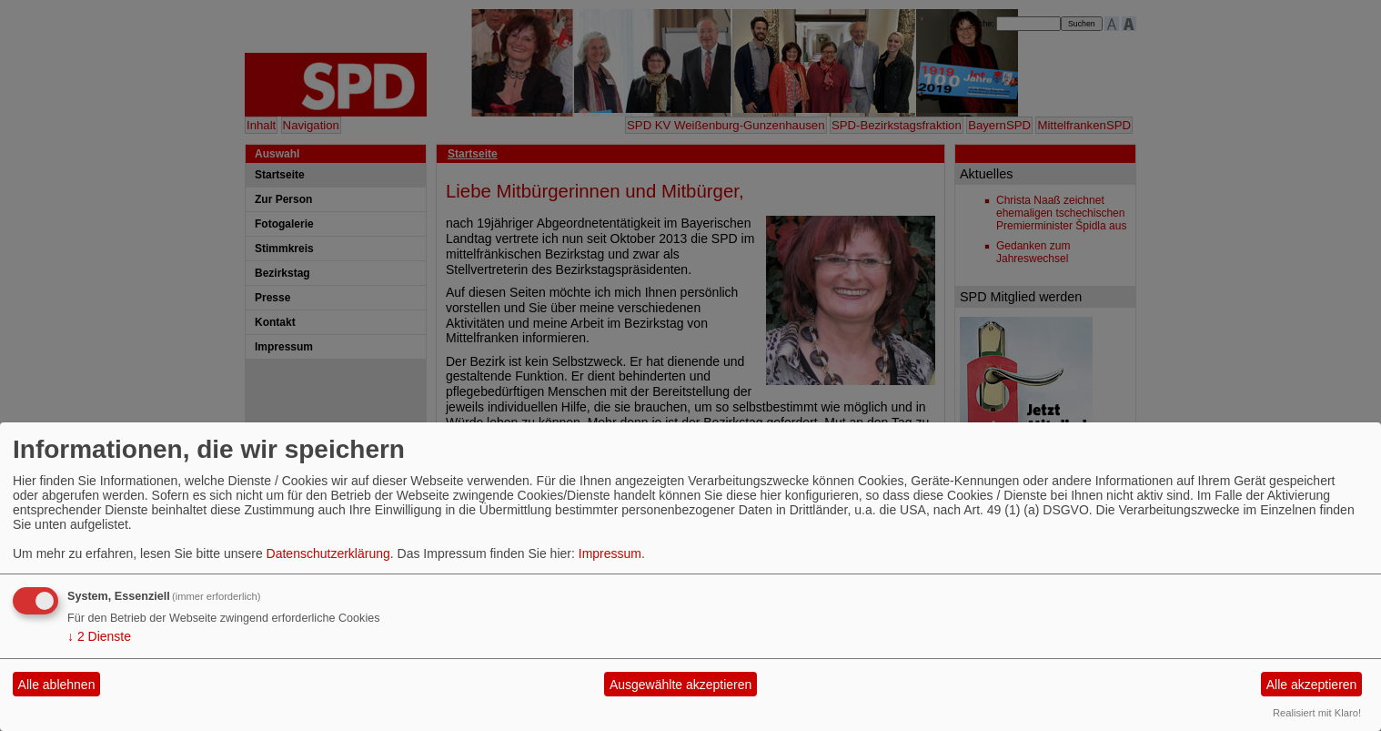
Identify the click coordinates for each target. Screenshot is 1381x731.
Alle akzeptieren (1311, 684)
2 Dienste (99, 636)
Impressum (610, 553)
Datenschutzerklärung (328, 553)
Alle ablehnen (57, 684)
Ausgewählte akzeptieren (680, 684)
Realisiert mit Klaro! (1317, 712)
